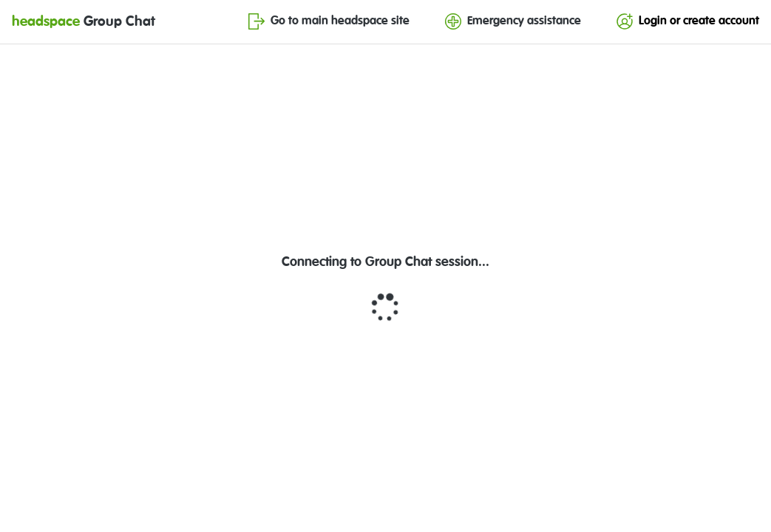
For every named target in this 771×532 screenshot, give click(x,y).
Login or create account (688, 21)
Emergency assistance (513, 21)
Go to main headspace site (329, 21)
